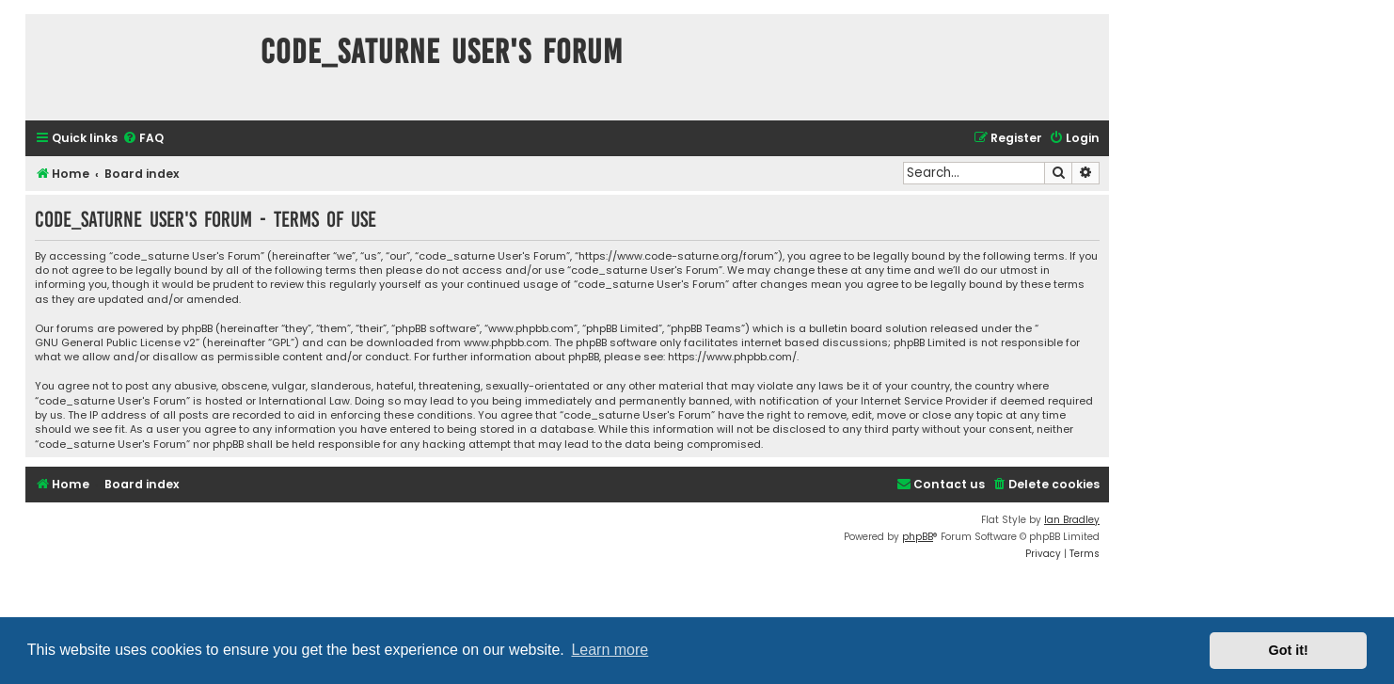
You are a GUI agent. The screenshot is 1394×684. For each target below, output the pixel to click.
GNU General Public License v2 (115, 343)
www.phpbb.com (506, 343)
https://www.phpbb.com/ (732, 357)
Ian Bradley (1072, 520)
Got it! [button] (1288, 650)
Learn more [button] (609, 650)
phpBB (917, 537)
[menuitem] (143, 138)
